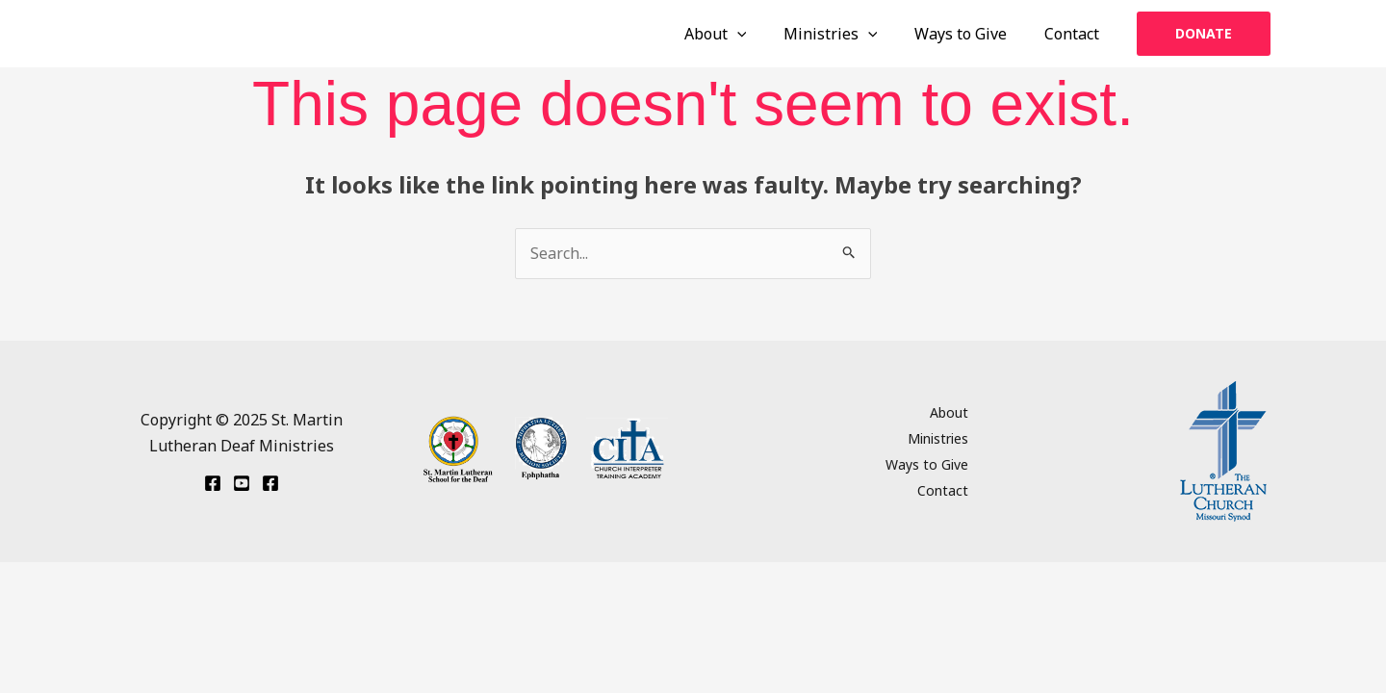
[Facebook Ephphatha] (212, 483)
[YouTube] (241, 483)
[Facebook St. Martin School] (270, 483)
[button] (1203, 34)
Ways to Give (970, 33)
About (737, 33)
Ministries (846, 33)
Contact (1074, 33)
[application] (759, 33)
